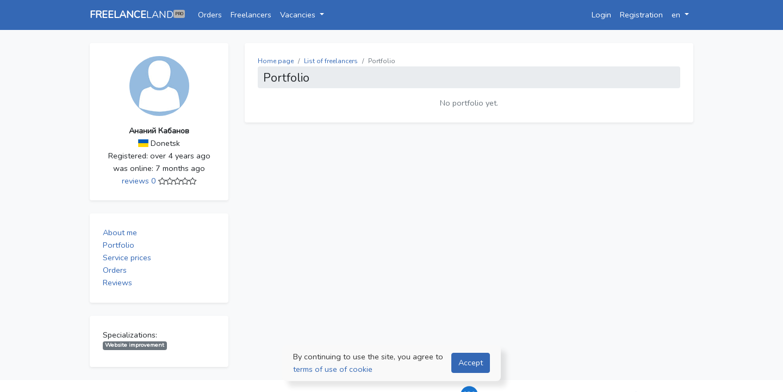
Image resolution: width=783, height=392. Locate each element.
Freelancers (251, 14)
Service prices (127, 257)
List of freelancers (331, 61)
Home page (276, 61)
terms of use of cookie (332, 369)
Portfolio (118, 245)
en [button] (677, 14)
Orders (210, 14)
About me (120, 232)
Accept (470, 362)
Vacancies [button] (299, 14)
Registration (641, 14)
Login (601, 14)
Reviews (117, 282)
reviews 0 (140, 180)
